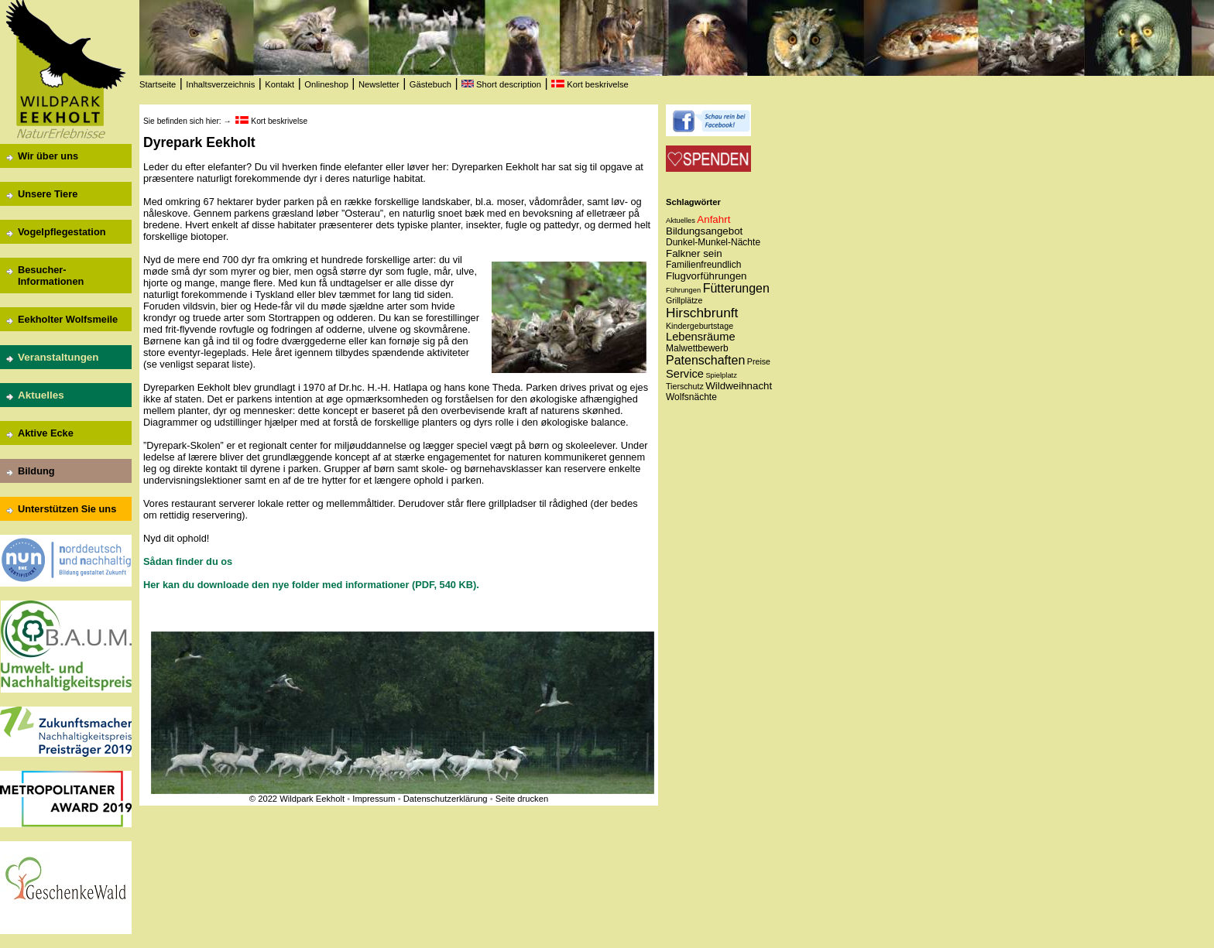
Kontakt (279, 84)
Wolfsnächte (691, 397)
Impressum (373, 798)
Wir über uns (48, 156)
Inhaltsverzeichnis (220, 84)
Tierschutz (685, 386)
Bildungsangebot (704, 231)
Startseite (157, 84)
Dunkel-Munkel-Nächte (713, 242)
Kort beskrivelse (590, 84)
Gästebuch (430, 84)
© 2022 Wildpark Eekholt (297, 798)
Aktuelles (41, 395)
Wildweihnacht (738, 386)
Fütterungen (736, 288)
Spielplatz (720, 375)
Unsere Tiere (47, 194)
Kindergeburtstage (699, 325)
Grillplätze (684, 300)
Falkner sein (694, 253)
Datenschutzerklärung (445, 798)
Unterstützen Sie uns (67, 509)
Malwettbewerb (697, 348)
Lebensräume (701, 336)
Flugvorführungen (706, 276)
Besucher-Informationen (51, 275)
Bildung (36, 471)
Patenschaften (705, 360)
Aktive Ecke (46, 433)
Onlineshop (326, 84)
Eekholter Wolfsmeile (68, 319)
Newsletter (379, 84)
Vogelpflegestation (62, 232)
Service (685, 374)
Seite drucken (522, 798)
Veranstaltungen (58, 357)
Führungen (683, 290)
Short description (501, 84)
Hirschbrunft (702, 312)
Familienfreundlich (703, 264)
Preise (758, 361)
